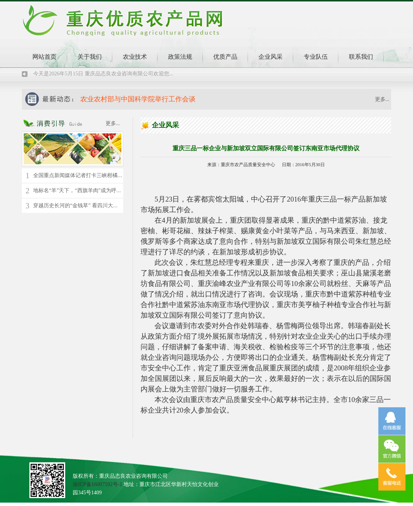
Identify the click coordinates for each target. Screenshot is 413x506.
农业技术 (135, 57)
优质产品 (225, 57)
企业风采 (271, 57)
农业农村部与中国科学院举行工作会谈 (138, 99)
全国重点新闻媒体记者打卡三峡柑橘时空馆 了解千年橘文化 (102, 175)
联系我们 (361, 57)
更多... (382, 99)
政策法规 (180, 57)
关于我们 (90, 57)
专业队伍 (316, 57)
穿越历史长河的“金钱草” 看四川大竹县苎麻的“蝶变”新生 (99, 205)
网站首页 (44, 57)
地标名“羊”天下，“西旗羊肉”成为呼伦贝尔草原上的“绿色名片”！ (108, 190)
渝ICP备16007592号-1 (97, 484)
